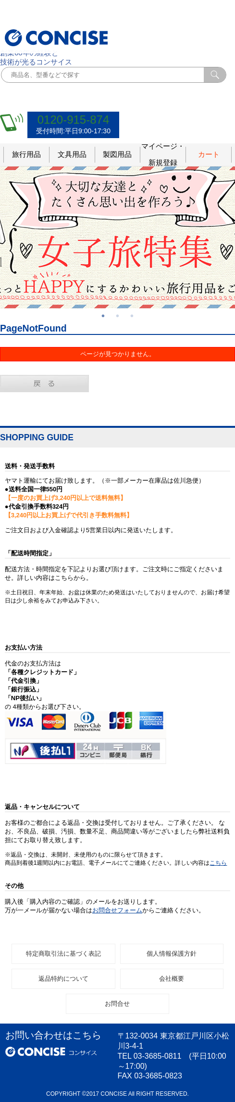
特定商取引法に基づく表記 (63, 953)
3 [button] (132, 315)
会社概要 (171, 978)
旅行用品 (26, 154)
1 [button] (103, 315)
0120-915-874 (73, 119)
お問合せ (117, 1003)
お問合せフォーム (117, 910)
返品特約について (63, 978)
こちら (218, 862)
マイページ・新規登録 (163, 155)
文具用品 (72, 154)
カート (209, 154)
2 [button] (118, 315)
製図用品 (117, 154)
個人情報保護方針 (172, 953)
